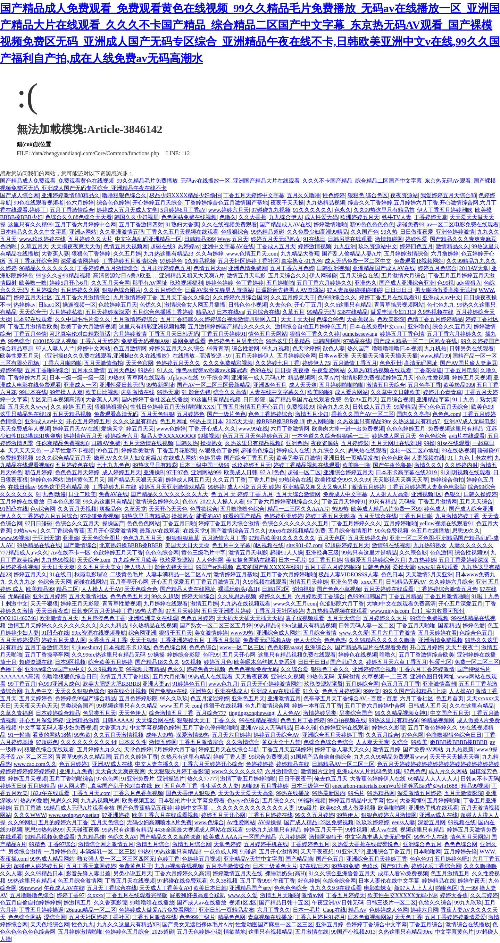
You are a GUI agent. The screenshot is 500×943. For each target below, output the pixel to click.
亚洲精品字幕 (433, 399)
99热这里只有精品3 (177, 851)
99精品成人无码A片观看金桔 (79, 808)
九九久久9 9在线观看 (335, 888)
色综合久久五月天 (77, 523)
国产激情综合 (80, 545)
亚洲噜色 (419, 326)
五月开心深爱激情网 (112, 531)
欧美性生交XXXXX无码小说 (402, 895)
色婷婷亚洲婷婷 (283, 516)
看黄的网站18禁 (52, 735)
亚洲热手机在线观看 (433, 808)
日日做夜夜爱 (416, 232)
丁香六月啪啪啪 (62, 363)
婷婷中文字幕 (191, 808)
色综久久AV (122, 837)
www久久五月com (295, 604)
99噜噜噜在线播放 (152, 903)
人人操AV (461, 691)
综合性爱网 (245, 348)
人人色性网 (210, 560)
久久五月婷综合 (162, 290)
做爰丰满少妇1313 (392, 312)
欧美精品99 (40, 589)
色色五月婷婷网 (341, 691)
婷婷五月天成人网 (63, 640)
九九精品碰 (91, 837)
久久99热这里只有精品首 (384, 210)
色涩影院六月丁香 (341, 604)
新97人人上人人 (413, 888)
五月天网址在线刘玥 (396, 443)
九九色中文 (38, 691)
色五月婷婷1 (74, 764)
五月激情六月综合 (403, 275)
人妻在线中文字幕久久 (277, 392)
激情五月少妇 (311, 414)
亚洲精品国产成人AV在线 (383, 268)
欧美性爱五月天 (19, 356)
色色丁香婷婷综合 (270, 414)
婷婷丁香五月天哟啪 (330, 516)
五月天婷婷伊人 (254, 356)
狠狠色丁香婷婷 (91, 254)
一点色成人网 (220, 851)
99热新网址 (160, 385)
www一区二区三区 (242, 647)
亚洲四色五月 (269, 385)
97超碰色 (47, 742)
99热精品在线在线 (39, 545)
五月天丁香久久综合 (185, 297)
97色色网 (412, 735)
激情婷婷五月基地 (236, 574)
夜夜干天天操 (287, 203)
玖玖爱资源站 (176, 560)
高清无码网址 (421, 363)
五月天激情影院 (463, 793)
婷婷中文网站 (93, 348)
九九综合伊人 (285, 217)
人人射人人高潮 (389, 494)
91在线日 (314, 239)
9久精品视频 (200, 261)
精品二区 (67, 589)
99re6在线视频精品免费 (296, 531)
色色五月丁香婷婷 (302, 720)
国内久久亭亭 (413, 414)
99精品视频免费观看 (50, 837)
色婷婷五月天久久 (178, 363)
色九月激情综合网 (267, 706)
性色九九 (83, 924)
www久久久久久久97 (236, 771)
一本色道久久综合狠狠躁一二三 (330, 436)
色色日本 (392, 574)
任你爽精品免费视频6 (62, 443)
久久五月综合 (382, 735)
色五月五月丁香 (400, 684)
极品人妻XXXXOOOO (168, 436)
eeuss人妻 (403, 822)
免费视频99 (300, 407)
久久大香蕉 (252, 217)
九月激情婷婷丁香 (135, 297)
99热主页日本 (206, 421)
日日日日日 (398, 290)
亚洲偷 (70, 538)
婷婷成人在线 (293, 450)
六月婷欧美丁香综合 (320, 596)
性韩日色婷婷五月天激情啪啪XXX (172, 407)
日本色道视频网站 (370, 917)
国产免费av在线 (168, 691)
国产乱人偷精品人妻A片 (352, 254)
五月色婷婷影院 (138, 698)
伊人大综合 (308, 640)
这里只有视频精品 (270, 932)
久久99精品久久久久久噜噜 (382, 640)
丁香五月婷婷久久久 (356, 523)
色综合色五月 (476, 633)
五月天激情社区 (88, 596)
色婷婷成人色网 (388, 910)
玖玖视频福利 (186, 283)
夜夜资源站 (404, 195)
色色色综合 (433, 436)
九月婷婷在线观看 (165, 604)
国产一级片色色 (226, 414)
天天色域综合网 (49, 924)
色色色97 (421, 859)
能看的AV (208, 516)
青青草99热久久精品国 (83, 757)
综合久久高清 (230, 392)
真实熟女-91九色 (301, 261)
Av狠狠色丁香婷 (218, 450)
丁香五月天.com (91, 793)
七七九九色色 (113, 465)
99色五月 (108, 450)
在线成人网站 (180, 458)
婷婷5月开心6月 (68, 283)
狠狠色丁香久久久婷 (315, 334)
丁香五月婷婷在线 (270, 815)
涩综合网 (55, 917)
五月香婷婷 (274, 786)
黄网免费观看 (189, 341)
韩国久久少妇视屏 (136, 217)
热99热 (340, 509)
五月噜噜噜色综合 (242, 509)
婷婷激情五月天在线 (237, 873)
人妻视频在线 (428, 458)
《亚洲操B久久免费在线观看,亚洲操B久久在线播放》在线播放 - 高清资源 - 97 (137, 356)
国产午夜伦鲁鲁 (392, 465)
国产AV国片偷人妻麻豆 (468, 363)
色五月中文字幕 (231, 545)
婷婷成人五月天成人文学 (127, 210)
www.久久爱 (354, 633)
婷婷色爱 (473, 625)
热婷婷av (189, 246)
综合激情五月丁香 (171, 713)
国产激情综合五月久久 (238, 531)
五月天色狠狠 (157, 414)
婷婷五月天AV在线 (75, 429)
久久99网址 (22, 822)
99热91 (146, 370)
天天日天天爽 (58, 567)
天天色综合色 (141, 589)
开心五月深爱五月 (460, 604)
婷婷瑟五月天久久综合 (177, 348)
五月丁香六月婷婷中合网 (85, 224)
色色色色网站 (143, 523)
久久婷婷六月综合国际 (240, 297)
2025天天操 (239, 421)
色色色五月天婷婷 (77, 472)
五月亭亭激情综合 (228, 866)
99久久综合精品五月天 (63, 458)
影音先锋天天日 (174, 567)
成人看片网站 (351, 392)
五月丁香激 (27, 808)
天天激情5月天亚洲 (429, 574)
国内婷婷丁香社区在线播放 (155, 399)
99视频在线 (462, 822)
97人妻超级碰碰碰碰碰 (354, 290)
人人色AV (289, 713)
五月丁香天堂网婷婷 (91, 866)
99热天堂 (168, 392)
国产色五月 (330, 859)
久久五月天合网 (110, 283)
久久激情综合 (242, 742)
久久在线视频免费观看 (229, 224)
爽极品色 (110, 509)
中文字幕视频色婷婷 (155, 728)
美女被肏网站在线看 (251, 560)
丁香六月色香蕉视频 (138, 793)
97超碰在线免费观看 (182, 881)
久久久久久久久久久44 (88, 742)
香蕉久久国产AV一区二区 (362, 414)
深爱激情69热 (192, 735)
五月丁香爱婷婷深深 (464, 560)
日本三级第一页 (310, 786)
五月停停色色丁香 (103, 618)
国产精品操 (299, 859)
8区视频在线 (268, 545)
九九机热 (435, 348)
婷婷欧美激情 (138, 450)
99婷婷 (216, 487)
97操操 (156, 655)
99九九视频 (276, 348)
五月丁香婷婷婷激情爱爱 (455, 917)
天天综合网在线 (155, 720)
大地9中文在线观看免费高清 (401, 604)
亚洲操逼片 (171, 779)
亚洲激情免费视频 (440, 640)
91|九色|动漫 (51, 494)
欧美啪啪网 (392, 808)
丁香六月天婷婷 (99, 341)
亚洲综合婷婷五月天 (348, 472)
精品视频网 (302, 378)
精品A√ (205, 312)
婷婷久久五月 (275, 596)
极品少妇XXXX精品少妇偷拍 (185, 195)
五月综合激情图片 (350, 531)
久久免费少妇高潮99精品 (317, 232)
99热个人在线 (431, 837)
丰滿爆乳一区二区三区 (107, 851)
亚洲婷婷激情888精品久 (70, 195)
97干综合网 (215, 378)
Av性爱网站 (240, 822)
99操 (429, 443)
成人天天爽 (303, 385)
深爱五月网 (431, 822)
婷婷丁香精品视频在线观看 (306, 465)
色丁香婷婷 (250, 283)
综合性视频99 (471, 553)
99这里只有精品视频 (216, 399)
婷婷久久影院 (388, 728)
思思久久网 (64, 800)
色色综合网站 (24, 917)
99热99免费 (345, 866)
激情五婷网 (163, 742)
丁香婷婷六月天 (27, 378)
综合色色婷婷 (113, 203)
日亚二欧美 (82, 494)
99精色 (37, 844)
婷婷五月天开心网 (223, 815)
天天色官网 (139, 363)
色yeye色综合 (243, 800)
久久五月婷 (127, 254)
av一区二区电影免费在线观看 (463, 224)
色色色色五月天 (129, 596)
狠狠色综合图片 (121, 290)
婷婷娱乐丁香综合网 (436, 866)
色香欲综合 (204, 509)
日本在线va (230, 312)
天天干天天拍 (297, 319)
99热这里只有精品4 (31, 881)
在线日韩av (21, 487)
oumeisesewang (359, 334)
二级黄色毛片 (126, 574)
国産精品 (449, 625)
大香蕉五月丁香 (107, 640)
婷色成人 (435, 509)
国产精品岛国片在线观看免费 (305, 399)
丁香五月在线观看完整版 (136, 895)
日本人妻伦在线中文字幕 (388, 881)
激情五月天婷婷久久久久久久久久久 (52, 625)
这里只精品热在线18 (25, 414)
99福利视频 (312, 800)
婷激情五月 (77, 903)
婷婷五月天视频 (471, 378)
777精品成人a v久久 (24, 553)
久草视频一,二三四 (385, 676)
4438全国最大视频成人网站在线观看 (199, 830)
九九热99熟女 (430, 545)
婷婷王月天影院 (79, 604)
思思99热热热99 (44, 830)
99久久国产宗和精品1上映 (414, 691)
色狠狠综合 (235, 232)
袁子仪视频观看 (304, 618)
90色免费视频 (391, 531)
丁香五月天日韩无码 (174, 334)
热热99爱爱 (34, 800)
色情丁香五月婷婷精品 (435, 319)
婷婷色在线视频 (357, 655)
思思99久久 (466, 531)
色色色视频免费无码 (253, 669)
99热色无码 (320, 676)
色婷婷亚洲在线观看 (344, 728)
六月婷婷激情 (130, 334)
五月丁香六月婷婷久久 (324, 283)
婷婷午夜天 (471, 881)
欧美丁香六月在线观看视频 (165, 815)
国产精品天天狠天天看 (135, 480)
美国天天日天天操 (187, 545)
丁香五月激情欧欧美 (33, 326)
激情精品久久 (452, 246)
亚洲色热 (297, 443)
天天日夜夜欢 (52, 611)
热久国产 (358, 348)
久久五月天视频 (77, 509)
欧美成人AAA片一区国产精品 (239, 837)
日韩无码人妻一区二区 (366, 625)
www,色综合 (209, 822)
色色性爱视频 (432, 378)
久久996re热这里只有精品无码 (108, 655)
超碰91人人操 (286, 553)
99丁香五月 (22, 684)
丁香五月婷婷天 (345, 895)
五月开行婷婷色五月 (166, 268)
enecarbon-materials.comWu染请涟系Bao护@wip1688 (395, 786)
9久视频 (191, 662)
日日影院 (255, 399)
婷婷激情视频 (314, 246)
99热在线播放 (292, 793)
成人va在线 (384, 830)
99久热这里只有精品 (108, 501)
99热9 (145, 851)
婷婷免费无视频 (205, 669)
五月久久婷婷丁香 (136, 757)
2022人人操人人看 (222, 501)
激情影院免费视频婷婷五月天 (377, 378)
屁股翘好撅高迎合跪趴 (197, 895)
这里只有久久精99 (30, 224)
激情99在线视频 (391, 545)
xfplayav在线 (183, 378)
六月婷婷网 (293, 837)
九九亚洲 (345, 246)
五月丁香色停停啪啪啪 (210, 728)
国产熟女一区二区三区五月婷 (216, 625)
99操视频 (209, 436)
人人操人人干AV (101, 589)
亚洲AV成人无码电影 (469, 421)
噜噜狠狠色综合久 (124, 195)
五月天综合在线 (359, 275)
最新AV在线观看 (160, 531)
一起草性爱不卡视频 (69, 450)
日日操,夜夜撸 (292, 370)
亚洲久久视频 (287, 676)
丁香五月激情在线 (154, 917)
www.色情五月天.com (252, 254)
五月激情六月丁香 (224, 538)
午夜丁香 (284, 881)
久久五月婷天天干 (292, 297)
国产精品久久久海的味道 (170, 837)
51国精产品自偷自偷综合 (320, 757)
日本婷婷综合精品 (58, 713)
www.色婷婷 (171, 429)
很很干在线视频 (222, 706)
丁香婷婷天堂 (430, 217)
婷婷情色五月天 (83, 436)
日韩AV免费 (105, 443)
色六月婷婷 (80, 203)
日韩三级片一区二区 (391, 903)
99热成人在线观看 (210, 676)
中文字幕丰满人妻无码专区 (378, 837)
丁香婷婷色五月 (310, 844)
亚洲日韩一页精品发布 (351, 458)
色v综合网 (42, 509)
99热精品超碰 (267, 232)
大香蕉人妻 (55, 254)
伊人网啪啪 (320, 421)
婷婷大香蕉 (454, 895)
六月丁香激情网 (289, 429)
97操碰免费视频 (99, 516)
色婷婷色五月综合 (127, 932)
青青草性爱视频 (121, 604)
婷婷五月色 (218, 662)
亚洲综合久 (318, 647)
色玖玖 (370, 866)
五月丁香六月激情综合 (82, 297)
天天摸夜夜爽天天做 (76, 246)
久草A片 (328, 378)
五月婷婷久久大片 (90, 239)
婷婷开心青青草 (442, 392)
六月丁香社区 (416, 698)
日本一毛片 (292, 560)
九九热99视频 (58, 560)
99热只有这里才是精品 (369, 553)
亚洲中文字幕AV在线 (228, 246)
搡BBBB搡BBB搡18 (280, 421)
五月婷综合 (44, 290)
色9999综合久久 (336, 297)
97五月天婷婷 (182, 611)
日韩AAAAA (117, 720)
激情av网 (312, 895)
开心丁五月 (308, 305)
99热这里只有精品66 (394, 720)
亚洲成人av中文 (442, 297)
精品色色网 (231, 917)
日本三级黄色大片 (275, 866)
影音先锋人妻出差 (88, 873)
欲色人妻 (334, 348)
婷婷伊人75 (316, 363)
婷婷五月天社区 (33, 297)
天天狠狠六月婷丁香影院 (178, 771)
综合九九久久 (333, 407)
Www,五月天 (232, 239)
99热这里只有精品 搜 (64, 487)
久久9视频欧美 (106, 669)
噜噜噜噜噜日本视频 (397, 348)
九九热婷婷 (422, 560)
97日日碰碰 (38, 523)
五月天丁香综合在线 (112, 888)
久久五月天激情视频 (118, 735)
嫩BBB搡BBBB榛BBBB (458, 742)
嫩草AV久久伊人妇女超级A (127, 458)
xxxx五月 (372, 582)
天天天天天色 (24, 450)
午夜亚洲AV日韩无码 (338, 903)
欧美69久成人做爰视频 (347, 808)
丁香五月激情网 (437, 501)
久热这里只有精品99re (405, 932)
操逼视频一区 (79, 305)
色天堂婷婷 (306, 348)
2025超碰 (163, 932)
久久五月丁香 (229, 480)
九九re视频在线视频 (179, 866)
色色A (190, 501)
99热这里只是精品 (288, 341)
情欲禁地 (235, 932)
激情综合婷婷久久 (157, 501)
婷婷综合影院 (183, 655)
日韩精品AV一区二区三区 (343, 764)
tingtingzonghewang (251, 713)
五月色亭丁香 (424, 385)
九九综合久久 (328, 450)
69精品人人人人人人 (433, 779)
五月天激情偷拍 (103, 363)
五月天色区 (121, 370)
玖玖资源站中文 (377, 246)
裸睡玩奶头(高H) (238, 589)
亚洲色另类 (344, 582)
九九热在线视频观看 (245, 604)
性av (391, 800)
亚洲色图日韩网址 (432, 676)
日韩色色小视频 (247, 305)
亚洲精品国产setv (250, 888)
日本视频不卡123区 (127, 647)
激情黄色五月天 (85, 480)
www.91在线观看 (438, 567)
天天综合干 (33, 312)
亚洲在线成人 (231, 691)
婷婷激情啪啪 (330, 224)
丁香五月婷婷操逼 (41, 910)
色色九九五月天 (143, 538)
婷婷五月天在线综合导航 (228, 749)
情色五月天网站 (267, 334)
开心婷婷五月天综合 (157, 203)
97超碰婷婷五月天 (347, 545)
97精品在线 (357, 341)
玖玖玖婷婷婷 (372, 822)
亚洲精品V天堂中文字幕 (253, 859)
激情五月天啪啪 (279, 895)
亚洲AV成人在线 (112, 764)
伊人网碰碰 (323, 275)
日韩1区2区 (276, 589)
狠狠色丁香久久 (330, 669)
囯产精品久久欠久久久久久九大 (169, 494)
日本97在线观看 (33, 319)
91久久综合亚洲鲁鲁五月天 (342, 873)
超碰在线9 (162, 246)
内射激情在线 (138, 392)
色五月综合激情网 (80, 881)
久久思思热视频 (236, 596)
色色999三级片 (197, 917)
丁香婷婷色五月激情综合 (107, 268)
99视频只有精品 (145, 669)
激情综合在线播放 (467, 924)
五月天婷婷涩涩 (19, 640)
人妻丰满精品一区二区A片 (178, 574)
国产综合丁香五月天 (249, 458)
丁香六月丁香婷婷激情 (427, 669)
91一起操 (19, 735)
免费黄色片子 (135, 866)
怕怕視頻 (303, 589)
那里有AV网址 (149, 283)
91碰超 (248, 851)
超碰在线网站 (90, 582)
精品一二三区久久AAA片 (298, 509)
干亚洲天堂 (46, 538)
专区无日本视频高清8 (56, 399)
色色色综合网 (162, 553)
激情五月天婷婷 (308, 582)
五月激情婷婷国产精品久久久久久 (230, 326)
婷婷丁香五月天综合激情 (228, 523)
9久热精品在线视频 (153, 625)
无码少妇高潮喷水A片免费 (159, 822)
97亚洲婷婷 (116, 815)
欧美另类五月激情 (298, 458)
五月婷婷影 (355, 443)
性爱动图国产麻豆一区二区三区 (274, 924)
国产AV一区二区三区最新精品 (214, 385)
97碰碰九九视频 (270, 210)
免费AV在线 (113, 494)
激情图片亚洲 (317, 771)
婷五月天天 (140, 429)
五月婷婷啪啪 (400, 523)
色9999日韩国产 (366, 596)
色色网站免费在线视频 (189, 217)
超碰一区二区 (304, 472)
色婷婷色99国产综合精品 (85, 698)
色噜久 (227, 217)
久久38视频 (224, 881)
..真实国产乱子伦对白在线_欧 (125, 786)
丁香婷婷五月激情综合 (130, 261)
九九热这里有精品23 (168, 254)
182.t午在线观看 (49, 793)
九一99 (468, 888)
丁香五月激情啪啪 (446, 596)
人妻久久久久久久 (471, 545)
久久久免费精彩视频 (228, 363)
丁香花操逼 (428, 370)
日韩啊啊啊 (327, 341)
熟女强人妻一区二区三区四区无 (116, 859)
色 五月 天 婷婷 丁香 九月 (242, 494)
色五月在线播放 (430, 531)
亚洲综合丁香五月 (388, 851)
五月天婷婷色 (35, 698)
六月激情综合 (281, 771)
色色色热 (335, 640)
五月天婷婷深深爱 (107, 312)
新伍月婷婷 (38, 472)
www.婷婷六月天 (228, 210)
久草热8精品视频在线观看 (379, 370)
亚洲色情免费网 (247, 268)
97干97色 (177, 472)
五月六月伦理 (169, 676)
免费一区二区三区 (477, 662)
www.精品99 (435, 356)
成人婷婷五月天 (121, 472)
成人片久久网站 (447, 771)
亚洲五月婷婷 (49, 596)
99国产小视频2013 (353, 932)
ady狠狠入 (469, 283)
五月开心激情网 (278, 851)
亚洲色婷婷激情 (455, 232)
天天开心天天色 (168, 509)
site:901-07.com (304, 545)
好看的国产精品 (242, 516)
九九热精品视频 (325, 203)
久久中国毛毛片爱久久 (82, 319)
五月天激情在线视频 (148, 443)
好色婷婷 (309, 881)
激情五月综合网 (191, 844)
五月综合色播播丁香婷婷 (162, 312)
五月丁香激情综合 (72, 210)
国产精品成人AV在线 (285, 224)
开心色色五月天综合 (443, 407)
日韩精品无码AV (406, 582)
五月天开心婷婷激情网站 (271, 684)
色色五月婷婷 (197, 618)
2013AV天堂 (474, 268)
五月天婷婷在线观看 (389, 589)
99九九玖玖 (468, 903)
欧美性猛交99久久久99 (342, 480)
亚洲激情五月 (284, 698)
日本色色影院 (63, 501)
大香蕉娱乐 (360, 319)
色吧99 (211, 655)
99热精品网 (381, 793)
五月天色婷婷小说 (199, 932)
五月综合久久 (278, 800)
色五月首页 (450, 698)
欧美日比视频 (102, 392)
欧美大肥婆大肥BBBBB (111, 684)
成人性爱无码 (321, 217)
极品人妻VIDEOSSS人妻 (348, 574)
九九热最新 (460, 749)
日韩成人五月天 (371, 407)
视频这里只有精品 (422, 830)
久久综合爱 (294, 669)
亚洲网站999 (206, 472)
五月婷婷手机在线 (266, 844)
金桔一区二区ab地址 (414, 450)
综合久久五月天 (451, 326)
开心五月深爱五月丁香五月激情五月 (195, 582)
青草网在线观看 (146, 378)
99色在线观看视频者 (39, 203)
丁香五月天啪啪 (416, 625)
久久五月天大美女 (99, 567)
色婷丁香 (168, 859)
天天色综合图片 (101, 538)
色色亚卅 (391, 363)
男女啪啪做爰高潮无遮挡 (445, 290)
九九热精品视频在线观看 (336, 611)
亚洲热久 (366, 283)
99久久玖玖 (174, 698)
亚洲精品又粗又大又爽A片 (191, 275)
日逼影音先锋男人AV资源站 (290, 290)
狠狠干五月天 (175, 633)
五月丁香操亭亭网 (47, 655)
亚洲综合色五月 (422, 844)
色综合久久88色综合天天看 (78, 217)
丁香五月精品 (405, 596)
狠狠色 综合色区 (368, 195)
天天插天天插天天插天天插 (384, 356)
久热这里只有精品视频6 (254, 443)
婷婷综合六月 (121, 436)
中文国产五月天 (449, 713)
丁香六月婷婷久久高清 (182, 873)
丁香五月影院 (223, 640)
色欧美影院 (391, 319)
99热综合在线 (295, 480)
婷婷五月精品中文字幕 (356, 800)
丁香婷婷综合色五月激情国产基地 (226, 203)
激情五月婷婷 (368, 487)
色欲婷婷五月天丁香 (118, 553)
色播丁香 (11, 669)
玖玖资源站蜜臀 (323, 684)
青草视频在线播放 (270, 917)
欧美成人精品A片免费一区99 (386, 509)
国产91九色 (395, 866)
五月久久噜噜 (303, 195)
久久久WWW (30, 815)
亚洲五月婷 (329, 924)
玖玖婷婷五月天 (251, 465)
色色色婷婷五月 (405, 429)
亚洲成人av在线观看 (275, 691)
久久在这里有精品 (471, 706)
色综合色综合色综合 (328, 742)
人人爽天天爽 (372, 742)
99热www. (26, 531)
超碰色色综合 (257, 450)
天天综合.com (93, 560)
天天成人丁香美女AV (165, 888)
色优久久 (151, 305)
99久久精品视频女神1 (401, 713)
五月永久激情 (88, 370)
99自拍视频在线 (346, 720)
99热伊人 (347, 815)
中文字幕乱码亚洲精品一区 (148, 239)
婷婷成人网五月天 (394, 436)
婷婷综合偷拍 (447, 480)
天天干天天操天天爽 (455, 757)
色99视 (445, 283)
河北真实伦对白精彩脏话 (79, 334)
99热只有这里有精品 (127, 830)
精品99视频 (475, 786)
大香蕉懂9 (412, 800)
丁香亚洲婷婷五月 (182, 640)
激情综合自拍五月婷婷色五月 (311, 326)
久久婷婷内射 (461, 465)
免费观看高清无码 (116, 414)
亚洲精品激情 (82, 720)
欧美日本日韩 (210, 888)
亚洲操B (153, 472)
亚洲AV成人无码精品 (266, 728)
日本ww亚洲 (333, 356)
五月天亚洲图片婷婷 (226, 611)
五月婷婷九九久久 (99, 749)
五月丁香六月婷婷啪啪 (332, 567)
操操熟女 (211, 443)
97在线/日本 (314, 866)
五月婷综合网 (362, 684)
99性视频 (356, 830)
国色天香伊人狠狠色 (191, 793)
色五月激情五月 (450, 873)
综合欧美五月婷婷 (110, 662)
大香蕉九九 (113, 728)
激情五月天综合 (385, 385)
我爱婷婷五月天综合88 (448, 195)
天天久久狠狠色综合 (80, 691)
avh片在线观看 (467, 436)
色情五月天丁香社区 (125, 676)
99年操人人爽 (66, 392)
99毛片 (356, 793)
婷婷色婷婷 (219, 283)
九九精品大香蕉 (300, 254)
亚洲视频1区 (426, 494)
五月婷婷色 (191, 414)
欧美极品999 (458, 385)
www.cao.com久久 (35, 764)
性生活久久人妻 (219, 786)
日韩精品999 (199, 239)
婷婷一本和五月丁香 (317, 706)
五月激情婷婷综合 (135, 319)
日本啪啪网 (427, 851)
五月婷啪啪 (280, 283)
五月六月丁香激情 (393, 633)
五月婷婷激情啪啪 (80, 932)
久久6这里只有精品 (348, 305)
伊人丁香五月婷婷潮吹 (445, 210)
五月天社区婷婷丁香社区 (248, 261)
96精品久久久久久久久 (47, 268)
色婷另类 (210, 458)
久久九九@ (21, 582)
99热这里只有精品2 (145, 516)
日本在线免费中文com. (377, 326)
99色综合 (19, 341)
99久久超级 (165, 596)
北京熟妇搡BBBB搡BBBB (130, 545)
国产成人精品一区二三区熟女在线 (416, 341)
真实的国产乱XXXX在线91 (269, 567)
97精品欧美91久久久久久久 (282, 538)
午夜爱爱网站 (328, 370)
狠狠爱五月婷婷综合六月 (375, 560)
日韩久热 (187, 443)
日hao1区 (49, 305)
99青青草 (218, 348)
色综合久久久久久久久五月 (295, 523)
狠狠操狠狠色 (111, 407)
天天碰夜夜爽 (82, 830)
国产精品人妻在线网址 (188, 589)
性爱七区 (441, 662)
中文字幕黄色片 (454, 932)
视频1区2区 (243, 903)
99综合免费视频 (429, 618)
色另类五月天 (99, 713)
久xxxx (95, 895)
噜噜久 (388, 655)
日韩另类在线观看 (350, 239)
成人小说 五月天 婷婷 (253, 487)
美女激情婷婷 (211, 633)
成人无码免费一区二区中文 (358, 261)
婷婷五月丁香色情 (402, 334)
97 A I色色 (272, 472)
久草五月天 (34, 246)
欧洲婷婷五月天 (359, 217)
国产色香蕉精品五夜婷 (145, 808)
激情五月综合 (152, 844)
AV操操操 (270, 822)
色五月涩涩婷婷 (209, 698)
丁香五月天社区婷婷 (279, 611)
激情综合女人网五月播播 (194, 305)
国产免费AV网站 (423, 749)
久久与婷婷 (210, 254)
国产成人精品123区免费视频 (318, 822)
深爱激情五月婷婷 (419, 793)
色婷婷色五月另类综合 (236, 341)
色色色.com (446, 414)
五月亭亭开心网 (129, 582)
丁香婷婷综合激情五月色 (446, 589)
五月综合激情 (319, 633)
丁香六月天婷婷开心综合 (212, 764)
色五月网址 (174, 421)
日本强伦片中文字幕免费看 (191, 800)
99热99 (116, 378)
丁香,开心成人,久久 (212, 429)
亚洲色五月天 (248, 698)
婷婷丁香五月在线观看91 (389, 297)
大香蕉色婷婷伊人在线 (378, 779)
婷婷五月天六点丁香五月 (396, 662)
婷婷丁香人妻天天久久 (342, 749)
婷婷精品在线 (292, 764)
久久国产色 (364, 232)
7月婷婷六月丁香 (175, 749)
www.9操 (487, 749)
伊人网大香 (71, 786)
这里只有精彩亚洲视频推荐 (152, 326)
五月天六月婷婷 (231, 735)
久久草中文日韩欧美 (395, 392)
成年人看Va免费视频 (403, 873)
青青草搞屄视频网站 (399, 305)
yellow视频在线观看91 (446, 523)
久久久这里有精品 (135, 421)
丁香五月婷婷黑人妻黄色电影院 (426, 487)
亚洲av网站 (83, 232)
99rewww (30, 888)
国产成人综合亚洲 (471, 509)
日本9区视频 (70, 662)
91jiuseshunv (86, 647)
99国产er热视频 (214, 567)
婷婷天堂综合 (198, 596)
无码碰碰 (19, 596)
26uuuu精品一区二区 (91, 910)
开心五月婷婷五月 (88, 421)
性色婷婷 (334, 195)
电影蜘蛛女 (378, 888)
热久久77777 (202, 779)
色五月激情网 (130, 348)
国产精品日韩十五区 (284, 903)
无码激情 (348, 676)
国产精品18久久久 (157, 662)
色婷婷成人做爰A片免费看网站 (158, 910)
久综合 (400, 742)
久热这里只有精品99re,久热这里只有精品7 (389, 421)
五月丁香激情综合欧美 (426, 655)
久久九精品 (113, 625)
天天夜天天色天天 (36, 706)
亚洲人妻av (156, 684)
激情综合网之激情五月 (106, 844)
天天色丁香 (408, 917)
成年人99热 (160, 735)
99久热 (389, 232)
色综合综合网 (339, 881)
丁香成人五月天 (276, 246)
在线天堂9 (195, 531)
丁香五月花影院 (176, 450)
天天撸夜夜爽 (251, 676)
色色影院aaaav (284, 647)
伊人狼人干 (138, 567)
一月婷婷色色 (60, 851)
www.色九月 (223, 684)
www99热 (242, 633)
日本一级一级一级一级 (77, 378)
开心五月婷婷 (426, 647)
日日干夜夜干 (295, 779)
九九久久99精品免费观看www (390, 757)
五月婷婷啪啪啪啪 (341, 385)
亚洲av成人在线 (438, 815)
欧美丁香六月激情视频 (88, 326)
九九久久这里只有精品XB (128, 924)
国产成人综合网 (19, 195)
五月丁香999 (255, 881)
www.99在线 (253, 429)
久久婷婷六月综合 (451, 582)
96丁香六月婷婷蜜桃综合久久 (283, 501)
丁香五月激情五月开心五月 (250, 407)
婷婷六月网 (424, 910)
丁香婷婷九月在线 (114, 487)
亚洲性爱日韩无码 (121, 385)
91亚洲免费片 (138, 779)
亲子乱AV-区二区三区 (26, 757)
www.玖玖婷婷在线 (42, 239)
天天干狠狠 (44, 604)
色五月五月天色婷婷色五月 (255, 436)
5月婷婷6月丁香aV (183, 210)
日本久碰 (305, 728)
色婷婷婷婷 (260, 764)
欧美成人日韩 (240, 472)
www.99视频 (15, 538)
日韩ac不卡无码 (479, 779)
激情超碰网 (389, 239)
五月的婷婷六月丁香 (63, 822)
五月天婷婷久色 (367, 538)
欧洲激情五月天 (59, 618)
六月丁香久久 (273, 910)
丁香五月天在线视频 (130, 881)
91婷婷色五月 (189, 684)
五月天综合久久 (287, 275)
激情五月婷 (204, 604)
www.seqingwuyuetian (74, 815)
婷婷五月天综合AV (276, 735)
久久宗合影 (413, 553)
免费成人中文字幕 (345, 494)
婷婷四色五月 (416, 246)
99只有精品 (382, 501)
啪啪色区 (446, 888)
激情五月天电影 (246, 275)
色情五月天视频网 (125, 246)
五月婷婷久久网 (79, 290)
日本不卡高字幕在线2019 (407, 472)
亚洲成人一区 (80, 385)
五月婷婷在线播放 (22, 501)
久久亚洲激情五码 (121, 232)
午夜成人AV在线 (64, 888)
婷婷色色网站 (47, 480)
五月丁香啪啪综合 (47, 370)
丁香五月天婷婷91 (223, 334)
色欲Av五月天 (361, 399)
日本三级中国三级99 (205, 465)
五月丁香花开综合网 (33, 261)
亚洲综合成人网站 (278, 633)
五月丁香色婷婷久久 (433, 728)
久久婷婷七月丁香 (277, 363)
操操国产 (113, 523)
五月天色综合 (107, 822)
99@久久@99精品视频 (63, 275)
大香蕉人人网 (102, 399)
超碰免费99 (410, 224)
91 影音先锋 (196, 392)
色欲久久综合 (435, 903)
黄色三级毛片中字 (203, 553)
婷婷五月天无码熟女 (276, 239)
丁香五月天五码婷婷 (287, 749)
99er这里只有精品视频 (309, 625)
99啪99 (249, 786)
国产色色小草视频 (339, 589)
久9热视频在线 (435, 312)
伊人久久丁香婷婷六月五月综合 (39, 516)
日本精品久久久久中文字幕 (33, 232)
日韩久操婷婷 (480, 494)
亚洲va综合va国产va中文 (55, 669)
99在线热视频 (458, 450)
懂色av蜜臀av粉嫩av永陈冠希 (211, 370)
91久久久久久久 (312, 210)
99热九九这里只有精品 (273, 830)
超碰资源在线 (35, 662)
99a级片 (307, 808)
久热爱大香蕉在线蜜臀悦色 (366, 844)
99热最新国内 (328, 793)
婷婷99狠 (11, 370)
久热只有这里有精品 (186, 757)
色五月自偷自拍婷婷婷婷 (30, 903)
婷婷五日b (12, 786)
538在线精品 (352, 312)
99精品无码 (321, 312)
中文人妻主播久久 (157, 764)
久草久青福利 (16, 713)
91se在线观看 (453, 443)
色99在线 (261, 370)
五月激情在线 (311, 932)
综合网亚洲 (142, 633)
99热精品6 (266, 625)
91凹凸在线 (14, 509)
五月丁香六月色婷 (292, 268)
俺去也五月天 (331, 779)
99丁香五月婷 (325, 560)
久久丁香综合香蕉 (62, 531)
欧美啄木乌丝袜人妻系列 (264, 662)
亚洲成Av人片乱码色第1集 (368, 771)
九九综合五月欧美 (135, 560)
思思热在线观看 (367, 450)
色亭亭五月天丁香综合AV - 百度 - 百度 (350, 698)
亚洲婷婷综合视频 (374, 669)
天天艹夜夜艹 (462, 647)
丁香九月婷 (262, 480)
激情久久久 (428, 465)
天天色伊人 (133, 713)
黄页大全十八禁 (281, 742)
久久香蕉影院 (110, 903)
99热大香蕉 (149, 611)
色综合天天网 (54, 582)
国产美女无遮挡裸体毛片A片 (197, 924)
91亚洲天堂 (350, 851)
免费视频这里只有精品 (455, 429)
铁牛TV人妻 (396, 217)
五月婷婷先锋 (460, 851)
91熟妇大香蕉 (182, 224)
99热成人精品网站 (52, 859)
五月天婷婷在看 (437, 633)
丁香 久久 (224, 720)
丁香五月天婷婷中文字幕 (253, 195)
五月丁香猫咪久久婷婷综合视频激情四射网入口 (219, 319)
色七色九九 (441, 305)
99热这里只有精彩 (155, 465)
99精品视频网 (438, 720)
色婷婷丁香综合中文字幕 (376, 924)
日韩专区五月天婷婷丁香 (102, 611)
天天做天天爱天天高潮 (246, 793)
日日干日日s (313, 662)
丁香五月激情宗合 (201, 742)
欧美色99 (482, 407)
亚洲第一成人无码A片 (258, 378)
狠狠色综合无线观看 (49, 749)
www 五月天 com (180, 706)
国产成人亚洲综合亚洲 (407, 283)
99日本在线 (33, 392)
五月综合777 (211, 713)
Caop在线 (334, 910)
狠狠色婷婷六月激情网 (389, 815)
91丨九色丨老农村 (470, 458)
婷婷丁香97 (70, 895)
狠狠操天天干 (193, 720)
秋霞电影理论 (91, 574)
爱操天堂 (112, 429)
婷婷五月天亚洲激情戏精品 (172, 487)
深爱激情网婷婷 (79, 261)
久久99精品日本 (44, 873)
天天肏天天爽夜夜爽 (120, 771)
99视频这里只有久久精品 (127, 706)
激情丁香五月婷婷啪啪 (248, 779)
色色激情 (441, 553)
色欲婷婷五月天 (117, 305)
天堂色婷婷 (138, 749)
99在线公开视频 (127, 691)
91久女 (311, 691)
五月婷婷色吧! (451, 859)
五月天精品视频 (71, 414)
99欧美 (371, 691)
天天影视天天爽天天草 (400, 480)
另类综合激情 (24, 851)
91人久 (165, 370)
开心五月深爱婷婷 (41, 720)
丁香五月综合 (426, 924)
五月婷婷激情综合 (406, 254)
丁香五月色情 (30, 334)
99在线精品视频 (258, 720)
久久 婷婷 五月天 (71, 407)
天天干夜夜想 (317, 851)
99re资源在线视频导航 (99, 633)
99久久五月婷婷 (314, 815)
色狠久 (452, 494)
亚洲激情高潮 (439, 684)
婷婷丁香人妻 (230, 757)
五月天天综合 (476, 501)
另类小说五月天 (132, 873)
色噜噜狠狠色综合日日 (69, 676)
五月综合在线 (263, 312)
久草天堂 (135, 509)
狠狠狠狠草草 (182, 538)
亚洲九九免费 (76, 771)
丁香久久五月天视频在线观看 (182, 232)
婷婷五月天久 (30, 574)
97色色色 (415, 771)
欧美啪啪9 (319, 392)
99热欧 (82, 735)
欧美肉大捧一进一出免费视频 (348, 429)
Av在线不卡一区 (70, 553)
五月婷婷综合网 (296, 356)
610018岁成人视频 (55, 341)
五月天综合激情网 (298, 494)
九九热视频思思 (100, 800)
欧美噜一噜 (33, 283)
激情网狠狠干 (325, 837)
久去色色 (280, 305)
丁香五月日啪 (416, 516)
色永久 (342, 210)
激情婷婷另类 (319, 713)
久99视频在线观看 (264, 582)
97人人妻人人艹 (55, 348)
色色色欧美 (395, 458)
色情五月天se (209, 268)
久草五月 (293, 312)
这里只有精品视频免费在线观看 (297, 655)
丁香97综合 (62, 844)
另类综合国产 (77, 706)
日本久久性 (133, 742)
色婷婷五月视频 (201, 859)
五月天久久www (28, 407)
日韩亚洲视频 (333, 268)
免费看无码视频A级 (145, 341)
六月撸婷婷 (445, 254)
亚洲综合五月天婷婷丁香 (332, 735)
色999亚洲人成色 (59, 684)
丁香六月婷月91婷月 (320, 917)
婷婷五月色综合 (437, 268)
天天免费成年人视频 (25, 429)
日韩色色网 (376, 567)
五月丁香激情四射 (141, 224)
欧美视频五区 (138, 800)
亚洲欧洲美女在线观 (153, 618)
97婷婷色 (171, 261)
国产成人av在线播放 (201, 903)
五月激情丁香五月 (355, 363)
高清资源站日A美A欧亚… (125, 275)
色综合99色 (330, 319)
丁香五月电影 (461, 370)
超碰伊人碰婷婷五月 (39, 866)
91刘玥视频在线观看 (466, 472)
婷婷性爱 (416, 239)
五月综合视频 (397, 399)
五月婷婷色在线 (74, 465)
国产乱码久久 (347, 662)
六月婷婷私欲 (66, 312)
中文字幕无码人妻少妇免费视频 (58, 728)
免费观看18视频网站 (419, 261)
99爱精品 (405, 407)
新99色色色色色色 (372, 224)
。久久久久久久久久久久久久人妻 (253, 808)
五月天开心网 (239, 655)
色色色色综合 (290, 888)
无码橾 (407, 501)
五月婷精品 (41, 786)
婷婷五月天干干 (323, 830)
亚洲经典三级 (322, 553)
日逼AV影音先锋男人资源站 (219, 290)
